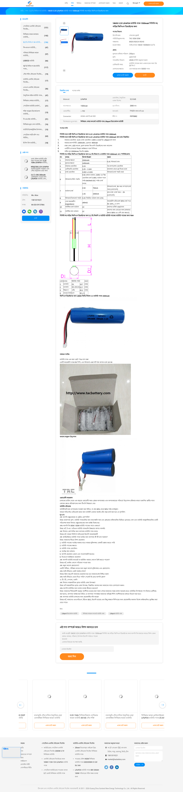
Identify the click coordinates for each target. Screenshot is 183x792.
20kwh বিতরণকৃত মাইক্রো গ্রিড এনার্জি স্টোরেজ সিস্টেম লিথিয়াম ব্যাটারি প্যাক (86, 751)
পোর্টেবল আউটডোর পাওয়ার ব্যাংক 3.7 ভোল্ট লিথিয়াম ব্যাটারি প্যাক (56, 771)
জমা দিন (72, 656)
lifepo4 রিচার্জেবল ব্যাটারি (69, 613)
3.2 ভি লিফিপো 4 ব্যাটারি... (35, 42)
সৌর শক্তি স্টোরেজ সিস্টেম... (35, 74)
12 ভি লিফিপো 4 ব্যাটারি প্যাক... (35, 67)
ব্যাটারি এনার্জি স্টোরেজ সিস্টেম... (35, 80)
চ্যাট (35, 218)
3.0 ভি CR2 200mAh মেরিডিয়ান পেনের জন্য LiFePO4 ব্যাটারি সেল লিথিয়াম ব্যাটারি (38, 177)
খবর (21, 758)
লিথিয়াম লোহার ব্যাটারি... (35, 100)
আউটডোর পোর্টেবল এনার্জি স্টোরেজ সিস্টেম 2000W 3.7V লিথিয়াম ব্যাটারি (54, 751)
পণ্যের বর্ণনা (76, 91)
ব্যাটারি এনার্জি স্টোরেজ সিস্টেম (83, 743)
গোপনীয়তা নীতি (26, 768)
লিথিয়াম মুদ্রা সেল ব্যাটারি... (35, 124)
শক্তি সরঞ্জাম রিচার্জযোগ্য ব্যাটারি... (35, 112)
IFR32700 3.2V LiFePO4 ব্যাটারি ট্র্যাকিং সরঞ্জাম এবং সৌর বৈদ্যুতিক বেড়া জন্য (40, 169)
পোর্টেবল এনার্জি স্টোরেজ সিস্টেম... (35, 27)
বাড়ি (22, 748)
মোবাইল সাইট (25, 764)
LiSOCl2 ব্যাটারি (35, 61)
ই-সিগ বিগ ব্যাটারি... (35, 143)
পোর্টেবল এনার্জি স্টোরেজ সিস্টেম (53, 743)
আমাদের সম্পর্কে (26, 754)
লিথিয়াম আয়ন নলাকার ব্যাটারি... (35, 35)
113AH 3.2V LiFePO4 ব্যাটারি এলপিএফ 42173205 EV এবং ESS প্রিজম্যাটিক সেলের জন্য (107, 718)
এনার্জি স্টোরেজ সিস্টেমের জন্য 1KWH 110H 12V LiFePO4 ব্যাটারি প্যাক (56, 762)
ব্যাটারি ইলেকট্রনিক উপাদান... (35, 129)
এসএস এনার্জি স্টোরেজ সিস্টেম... (35, 88)
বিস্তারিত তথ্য (64, 91)
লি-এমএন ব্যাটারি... (35, 47)
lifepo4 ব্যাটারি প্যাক (116, 613)
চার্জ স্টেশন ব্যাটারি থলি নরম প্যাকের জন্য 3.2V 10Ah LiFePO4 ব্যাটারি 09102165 (39, 160)
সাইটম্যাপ (23, 761)
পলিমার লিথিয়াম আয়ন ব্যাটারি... (35, 54)
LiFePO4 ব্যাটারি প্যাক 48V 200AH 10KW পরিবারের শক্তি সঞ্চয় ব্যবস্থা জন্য (87, 773)
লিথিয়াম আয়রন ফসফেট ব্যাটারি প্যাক (93, 613)
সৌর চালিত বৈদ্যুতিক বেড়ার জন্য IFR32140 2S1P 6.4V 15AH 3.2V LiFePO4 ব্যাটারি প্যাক (71, 718)
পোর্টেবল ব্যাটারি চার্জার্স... (35, 106)
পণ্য (21, 751)
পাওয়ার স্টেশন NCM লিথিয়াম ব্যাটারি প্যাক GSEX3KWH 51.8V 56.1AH (86, 762)
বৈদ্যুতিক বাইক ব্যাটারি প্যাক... (35, 95)
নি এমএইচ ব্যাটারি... (35, 119)
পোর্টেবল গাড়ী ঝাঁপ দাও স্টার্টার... (35, 136)
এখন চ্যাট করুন (154, 4)
